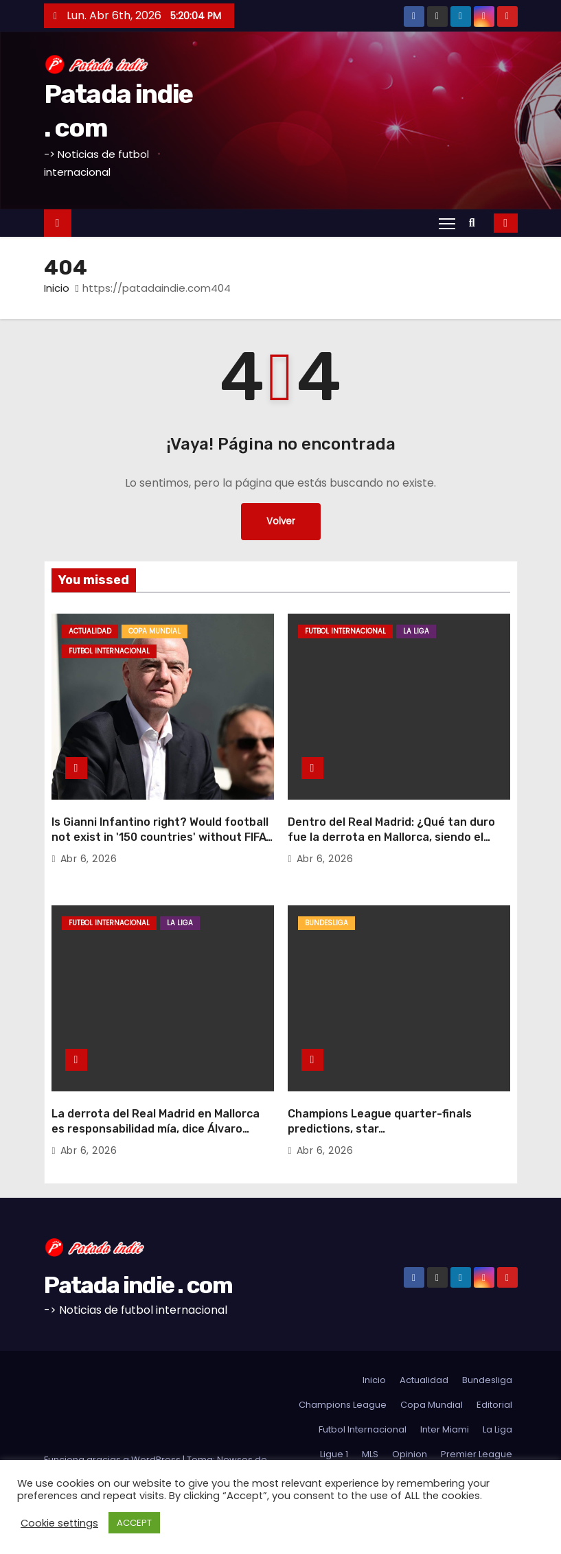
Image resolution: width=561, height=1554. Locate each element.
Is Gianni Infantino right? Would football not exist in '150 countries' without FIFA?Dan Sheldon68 (162, 823)
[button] (475, 222)
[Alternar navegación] (446, 223)
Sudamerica (398, 1450)
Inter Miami (444, 1400)
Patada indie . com (138, 1256)
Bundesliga (326, 909)
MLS (370, 1425)
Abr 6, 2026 (88, 845)
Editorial (494, 1375)
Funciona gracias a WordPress (113, 1430)
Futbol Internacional (109, 651)
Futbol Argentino (475, 1450)
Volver (280, 522)
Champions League (343, 1375)
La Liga (416, 631)
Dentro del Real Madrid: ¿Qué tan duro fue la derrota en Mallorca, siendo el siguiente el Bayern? (391, 823)
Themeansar (73, 1444)
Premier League (476, 1425)
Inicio (56, 288)
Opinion (409, 1425)
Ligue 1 (334, 1425)
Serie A (340, 1450)
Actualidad (90, 631)
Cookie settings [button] (59, 1523)
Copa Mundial (154, 631)
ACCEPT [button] (134, 1522)
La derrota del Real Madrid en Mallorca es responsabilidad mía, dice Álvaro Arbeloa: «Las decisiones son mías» (155, 1100)
